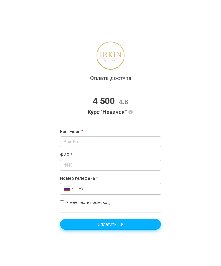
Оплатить (111, 224)
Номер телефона (79, 178)
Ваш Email (71, 131)
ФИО (66, 154)
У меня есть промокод (85, 202)
